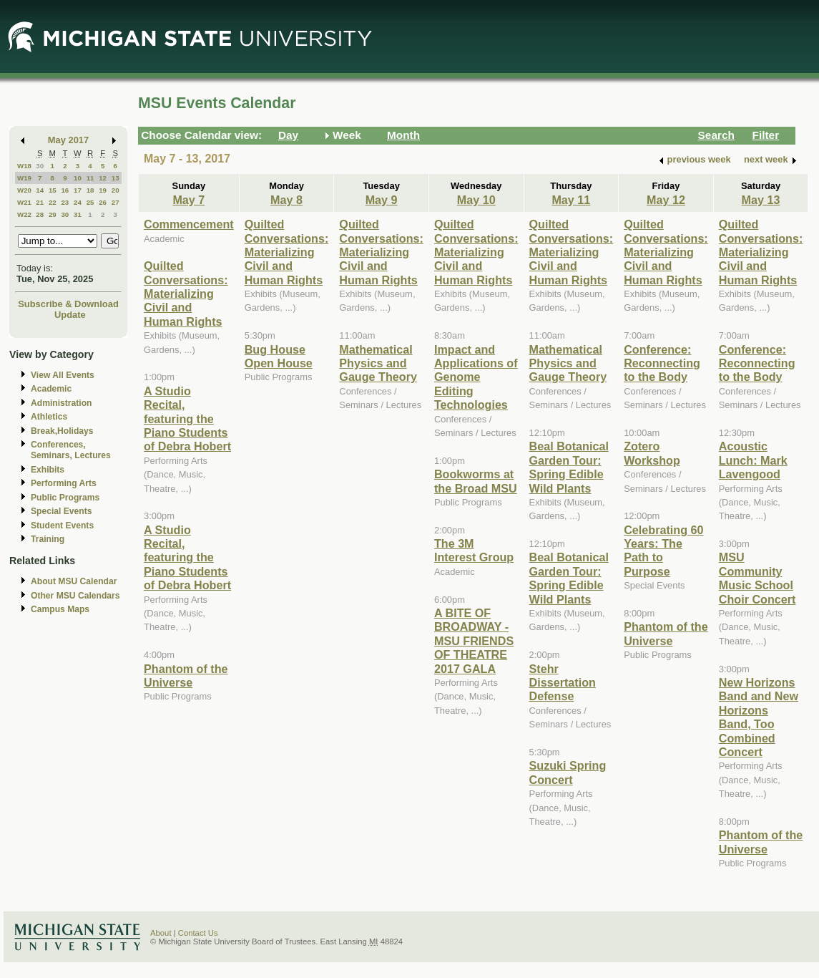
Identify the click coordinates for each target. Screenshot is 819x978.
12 (103, 178)
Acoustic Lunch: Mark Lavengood (753, 460)
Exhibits (47, 470)
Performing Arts (64, 483)
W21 (24, 202)
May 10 (476, 199)
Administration (61, 403)
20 (115, 190)
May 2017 (68, 140)
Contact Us (198, 933)
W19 (24, 178)
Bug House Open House (279, 356)
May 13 (761, 199)
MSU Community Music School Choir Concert (757, 578)
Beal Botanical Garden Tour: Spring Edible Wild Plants (569, 467)
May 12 (666, 199)
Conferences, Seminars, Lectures (71, 450)
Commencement (189, 224)
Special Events (61, 511)
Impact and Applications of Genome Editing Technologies (476, 377)
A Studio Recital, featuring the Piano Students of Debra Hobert (187, 418)
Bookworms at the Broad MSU (475, 481)
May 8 (286, 199)
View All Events (62, 375)
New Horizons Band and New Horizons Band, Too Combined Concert (758, 717)
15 (53, 190)
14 (40, 190)
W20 (24, 190)
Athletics (49, 417)
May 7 (188, 199)
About (161, 933)
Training (47, 539)
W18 (24, 166)
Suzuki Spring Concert (568, 772)
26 (103, 202)
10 (78, 178)
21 (40, 202)
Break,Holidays (62, 431)
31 (78, 214)
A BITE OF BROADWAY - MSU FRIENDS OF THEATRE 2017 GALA (474, 640)
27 (115, 202)
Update (70, 314)
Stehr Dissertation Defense (562, 682)
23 (65, 202)
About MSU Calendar (74, 581)
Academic (51, 389)
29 (53, 214)
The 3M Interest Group (474, 550)
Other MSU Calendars (75, 596)
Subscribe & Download (68, 304)
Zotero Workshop (652, 453)
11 (90, 178)
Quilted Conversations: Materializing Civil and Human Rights (186, 293)
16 (65, 190)
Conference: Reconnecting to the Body (662, 363)
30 (40, 166)
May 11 (570, 199)
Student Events (62, 526)
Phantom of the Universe (186, 675)
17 (78, 190)
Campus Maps (60, 609)
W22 (24, 214)
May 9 (382, 199)
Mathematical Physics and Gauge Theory (378, 363)
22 (53, 202)
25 (90, 202)
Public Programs (65, 498)
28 (40, 214)
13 (115, 178)
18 (90, 190)
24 (78, 202)
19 (103, 190)
